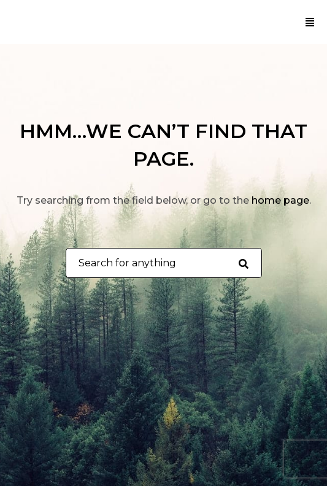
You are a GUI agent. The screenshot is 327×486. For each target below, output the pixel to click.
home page (280, 200)
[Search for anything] (243, 263)
